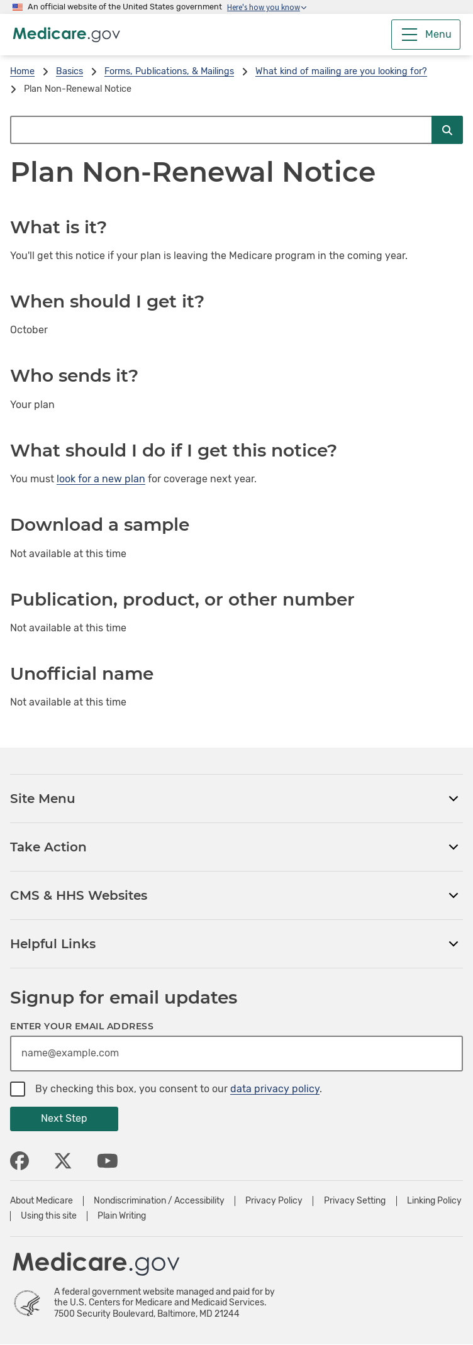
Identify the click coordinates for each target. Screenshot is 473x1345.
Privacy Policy (274, 1201)
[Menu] (425, 34)
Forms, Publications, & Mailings (169, 71)
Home (22, 71)
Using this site (49, 1216)
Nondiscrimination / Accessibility (159, 1201)
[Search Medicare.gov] (220, 130)
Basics (69, 71)
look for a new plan (101, 479)
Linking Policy (434, 1201)
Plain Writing (121, 1216)
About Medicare (41, 1201)
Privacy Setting (355, 1201)
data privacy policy (275, 1089)
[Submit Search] (447, 130)
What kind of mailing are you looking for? (341, 71)
